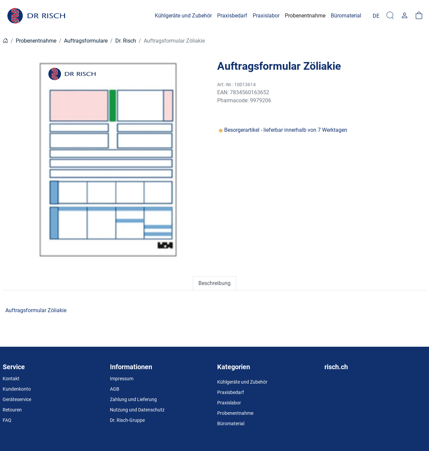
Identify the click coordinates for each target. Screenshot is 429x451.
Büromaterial (230, 423)
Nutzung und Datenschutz (137, 409)
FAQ (7, 420)
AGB (114, 389)
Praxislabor (229, 402)
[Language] (376, 15)
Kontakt (11, 378)
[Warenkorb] (419, 15)
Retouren (12, 409)
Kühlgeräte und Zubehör (242, 382)
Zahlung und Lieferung (133, 399)
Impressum (121, 378)
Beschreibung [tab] (214, 283)
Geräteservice (17, 399)
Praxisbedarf (230, 392)
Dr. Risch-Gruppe (127, 420)
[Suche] (390, 15)
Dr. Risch (125, 41)
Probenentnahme (36, 41)
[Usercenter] (404, 15)
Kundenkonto (17, 389)
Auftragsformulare (86, 41)
